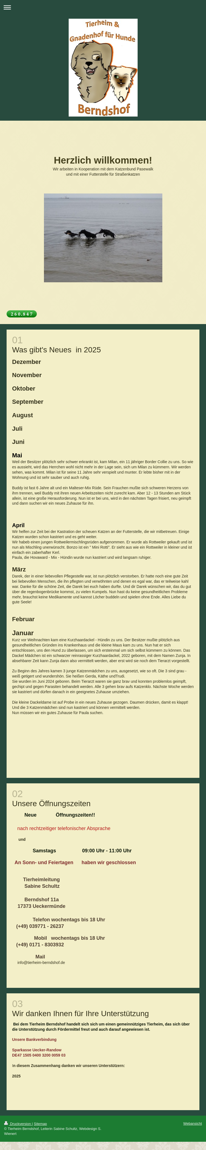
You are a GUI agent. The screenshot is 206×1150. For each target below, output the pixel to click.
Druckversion (18, 1124)
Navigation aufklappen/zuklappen (103, 7)
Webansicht (192, 1123)
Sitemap (40, 1124)
